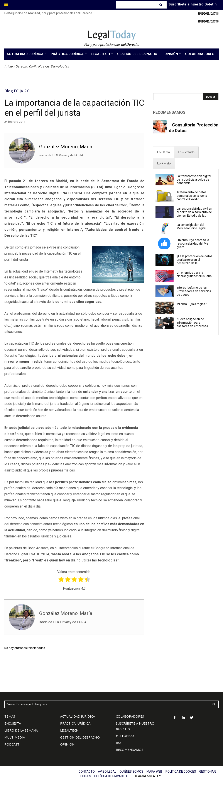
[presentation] (163, 152)
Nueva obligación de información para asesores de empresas (192, 322)
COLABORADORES (130, 716)
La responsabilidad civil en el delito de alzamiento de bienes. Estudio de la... (194, 212)
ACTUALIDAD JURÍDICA (77, 716)
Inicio (8, 66)
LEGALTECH (69, 730)
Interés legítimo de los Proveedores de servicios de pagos (194, 291)
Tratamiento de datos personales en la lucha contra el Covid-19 (192, 195)
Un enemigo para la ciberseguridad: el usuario (194, 274)
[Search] (161, 4)
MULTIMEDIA (14, 737)
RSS (119, 742)
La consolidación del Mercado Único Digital (191, 226)
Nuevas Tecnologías (53, 66)
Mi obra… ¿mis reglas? (192, 304)
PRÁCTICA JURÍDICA (75, 723)
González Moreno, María (65, 146)
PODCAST (11, 744)
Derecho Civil (25, 66)
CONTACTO (87, 771)
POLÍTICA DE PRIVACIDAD (112, 776)
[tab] (163, 152)
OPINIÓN (67, 744)
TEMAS (9, 716)
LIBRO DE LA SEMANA (21, 730)
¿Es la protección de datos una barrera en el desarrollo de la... (194, 259)
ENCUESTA (12, 723)
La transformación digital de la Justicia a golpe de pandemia (194, 179)
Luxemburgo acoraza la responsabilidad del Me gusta (193, 243)
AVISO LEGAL (107, 771)
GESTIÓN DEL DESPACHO (80, 737)
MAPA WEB (154, 771)
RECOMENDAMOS (129, 749)
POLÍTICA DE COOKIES (181, 771)
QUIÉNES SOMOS (131, 771)
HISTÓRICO (125, 735)
